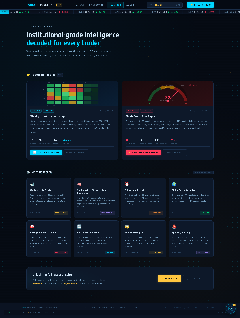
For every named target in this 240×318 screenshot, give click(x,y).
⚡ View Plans (169, 278)
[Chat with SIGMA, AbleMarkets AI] (231, 309)
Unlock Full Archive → (76, 153)
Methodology (106, 307)
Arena (80, 4)
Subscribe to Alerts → (174, 153)
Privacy (123, 307)
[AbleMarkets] (44, 5)
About (130, 4)
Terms (134, 307)
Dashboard (96, 4)
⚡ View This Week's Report (143, 152)
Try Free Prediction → (195, 279)
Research (115, 4)
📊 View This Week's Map (46, 152)
